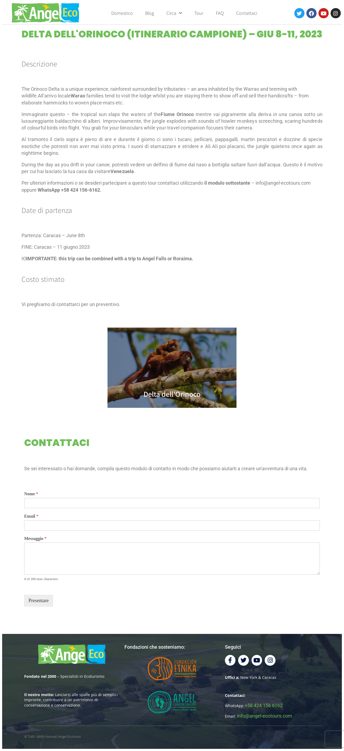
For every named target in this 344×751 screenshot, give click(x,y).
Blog (149, 13)
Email (31, 516)
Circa (174, 13)
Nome (31, 494)
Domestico (122, 13)
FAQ (220, 13)
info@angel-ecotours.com (264, 716)
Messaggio (35, 538)
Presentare (38, 600)
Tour (198, 13)
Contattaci (246, 13)
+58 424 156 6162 (264, 705)
